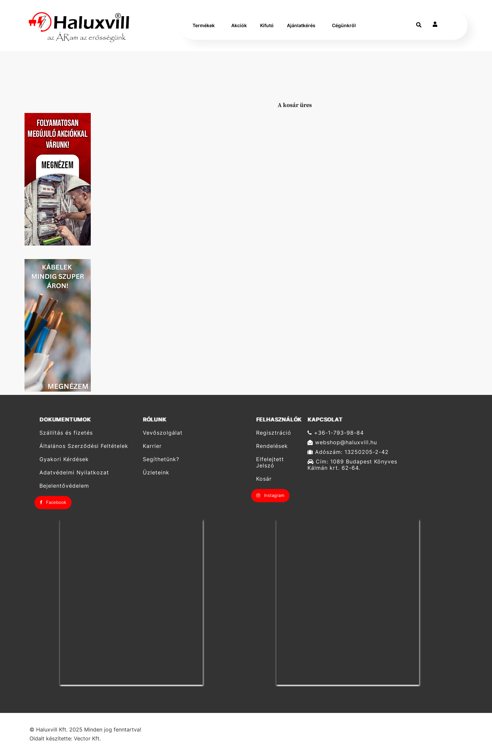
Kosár (264, 479)
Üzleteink (156, 472)
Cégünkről (344, 25)
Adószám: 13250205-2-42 (348, 452)
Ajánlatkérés (301, 25)
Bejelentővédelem (64, 486)
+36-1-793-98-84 (335, 432)
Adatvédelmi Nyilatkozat (74, 472)
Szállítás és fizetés (66, 432)
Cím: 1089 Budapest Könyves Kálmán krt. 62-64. (352, 464)
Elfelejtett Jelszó (270, 462)
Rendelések (272, 446)
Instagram (270, 495)
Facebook (53, 502)
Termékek (203, 25)
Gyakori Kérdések (64, 459)
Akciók (239, 25)
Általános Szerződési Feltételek (83, 446)
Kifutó (267, 25)
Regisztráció (273, 432)
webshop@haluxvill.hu (342, 442)
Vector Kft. (87, 738)
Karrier (152, 446)
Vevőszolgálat (163, 432)
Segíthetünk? (161, 459)
